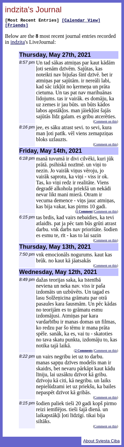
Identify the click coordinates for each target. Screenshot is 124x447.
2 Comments (84, 352)
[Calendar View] (81, 21)
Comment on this (105, 123)
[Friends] (16, 27)
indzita (17, 44)
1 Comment (84, 213)
